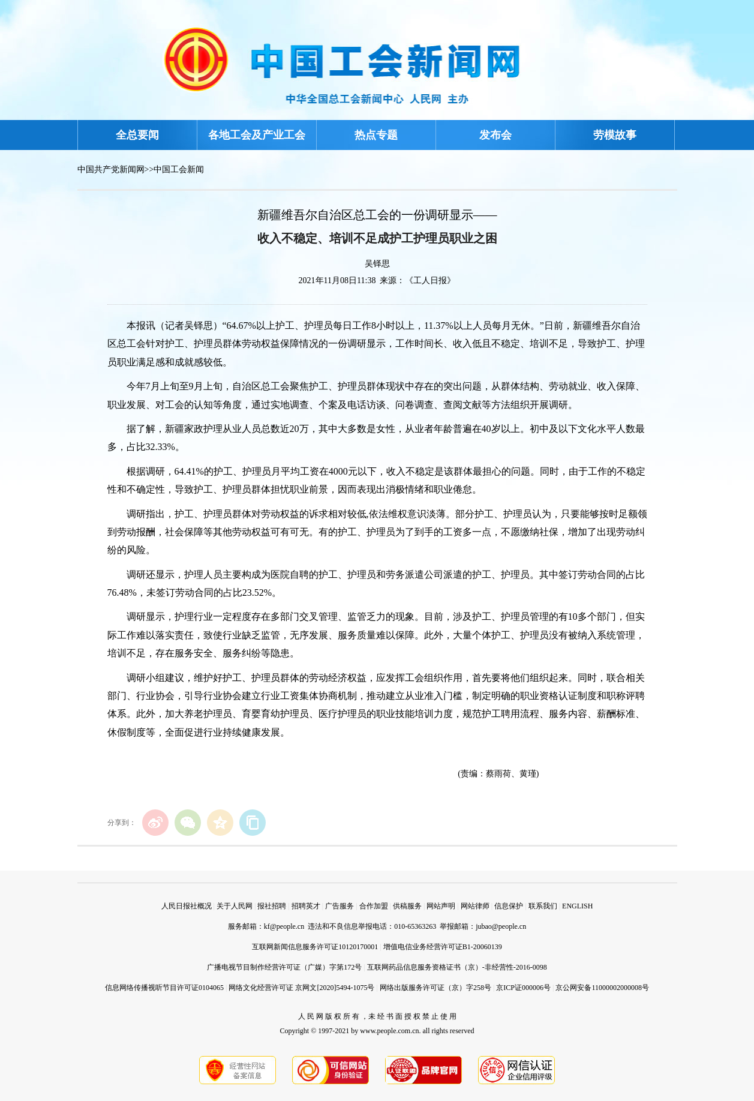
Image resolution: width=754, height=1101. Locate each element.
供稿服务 (407, 906)
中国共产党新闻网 (111, 169)
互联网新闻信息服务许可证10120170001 (315, 947)
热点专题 (376, 135)
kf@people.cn (284, 926)
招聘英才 (306, 906)
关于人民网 (235, 906)
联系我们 (542, 906)
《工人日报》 (430, 280)
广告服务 (339, 906)
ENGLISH (577, 906)
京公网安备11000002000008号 (602, 987)
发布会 (495, 135)
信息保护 (508, 906)
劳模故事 (614, 135)
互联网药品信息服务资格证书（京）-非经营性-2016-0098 (457, 967)
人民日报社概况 (186, 906)
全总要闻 (137, 135)
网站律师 (475, 906)
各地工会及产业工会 (256, 135)
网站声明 (440, 906)
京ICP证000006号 (523, 987)
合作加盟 (373, 906)
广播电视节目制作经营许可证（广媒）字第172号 (284, 967)
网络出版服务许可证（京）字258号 (435, 987)
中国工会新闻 (179, 169)
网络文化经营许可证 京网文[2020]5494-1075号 (301, 987)
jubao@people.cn (501, 926)
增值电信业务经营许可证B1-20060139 (442, 947)
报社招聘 (271, 906)
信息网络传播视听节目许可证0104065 (164, 987)
